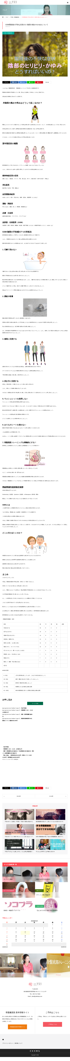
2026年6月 (63, 947)
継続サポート (39, 890)
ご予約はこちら (52, 1024)
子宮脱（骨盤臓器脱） (8, 33)
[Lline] (31, 82)
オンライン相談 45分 (8, 875)
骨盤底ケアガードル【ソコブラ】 (11, 906)
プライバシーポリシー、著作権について (12, 1043)
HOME (3, 1039)
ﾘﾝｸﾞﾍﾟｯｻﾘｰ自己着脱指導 (9, 890)
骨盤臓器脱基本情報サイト (17, 1026)
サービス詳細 (35, 703)
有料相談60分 (39, 875)
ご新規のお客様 (39, 906)
